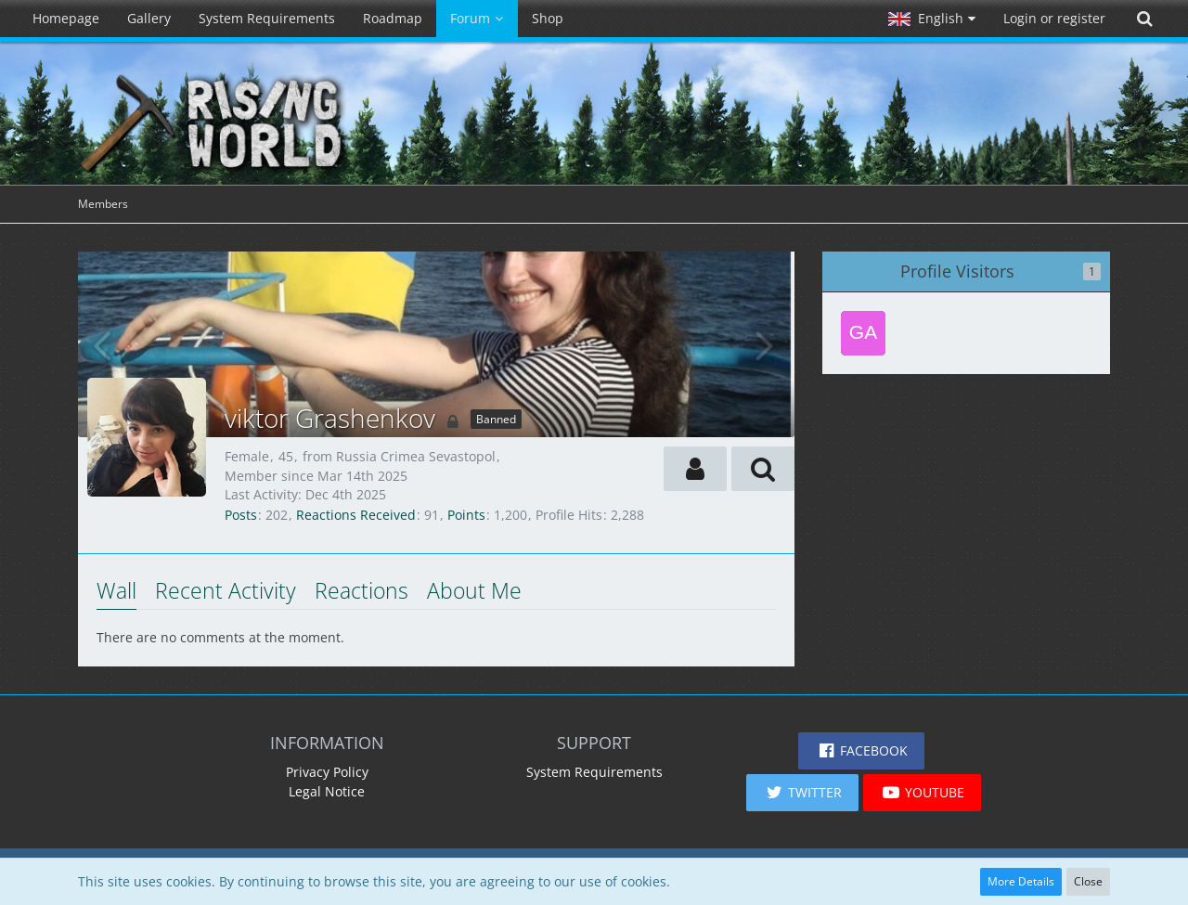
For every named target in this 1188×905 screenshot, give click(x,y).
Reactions (361, 590)
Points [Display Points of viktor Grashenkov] (466, 515)
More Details (1021, 881)
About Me (474, 590)
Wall (116, 590)
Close (1088, 881)
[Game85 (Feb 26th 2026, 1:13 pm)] (863, 333)
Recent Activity (225, 590)
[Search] (1144, 18)
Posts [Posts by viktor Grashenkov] (241, 515)
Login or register (1054, 18)
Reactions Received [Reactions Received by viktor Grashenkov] (356, 515)
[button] (931, 18)
